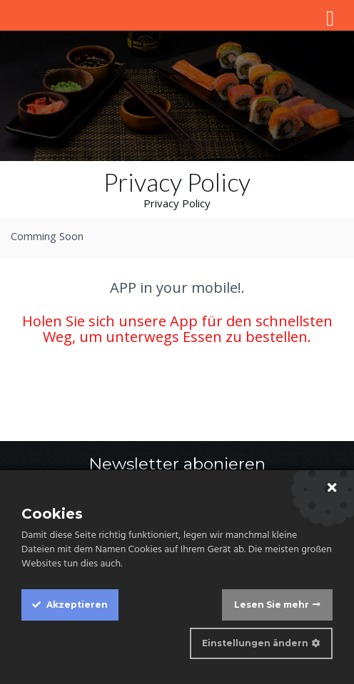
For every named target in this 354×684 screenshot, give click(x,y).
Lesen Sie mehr (271, 604)
